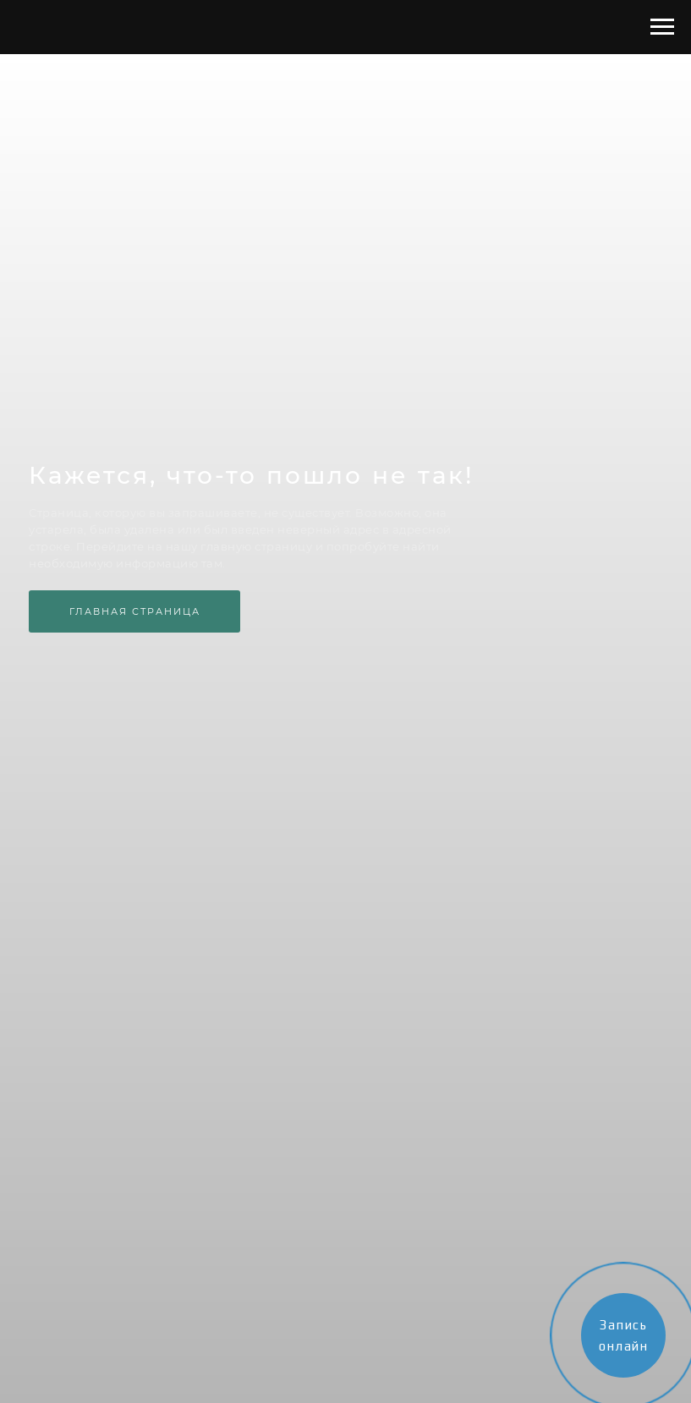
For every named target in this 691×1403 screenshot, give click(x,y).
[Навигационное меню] (662, 27)
